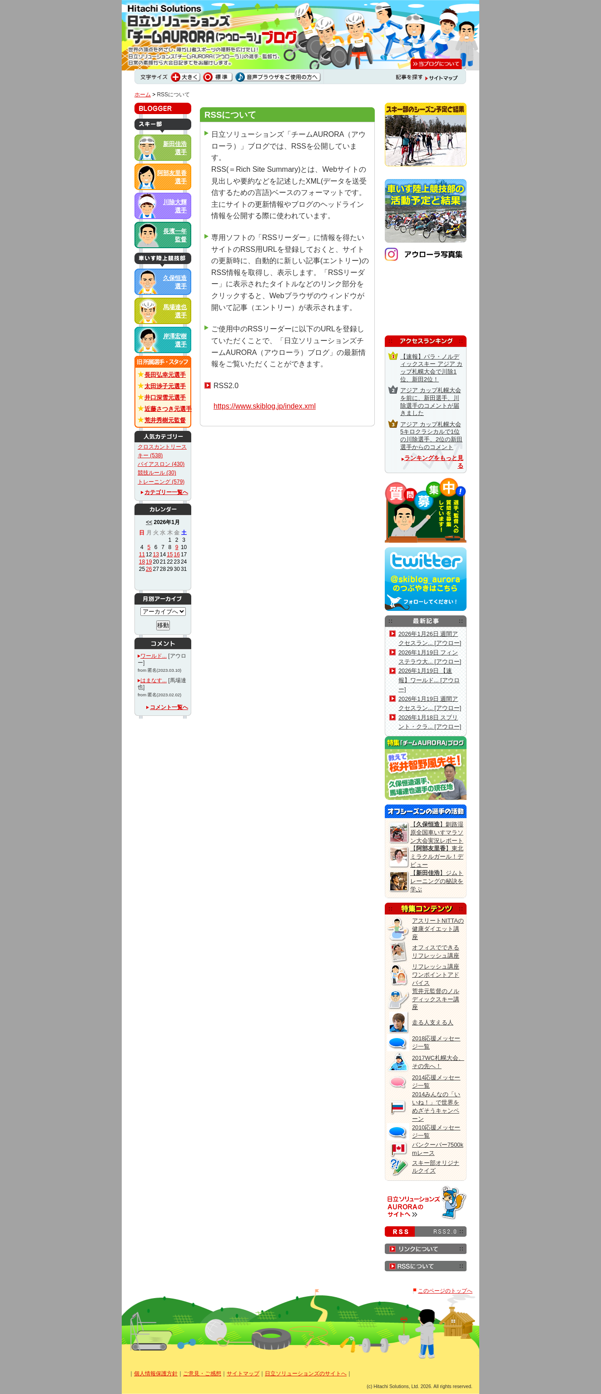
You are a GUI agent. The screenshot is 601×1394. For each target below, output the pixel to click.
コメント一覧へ (169, 707)
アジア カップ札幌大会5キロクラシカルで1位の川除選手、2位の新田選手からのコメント (431, 435)
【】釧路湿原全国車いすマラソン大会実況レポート (436, 832)
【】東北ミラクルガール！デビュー (436, 856)
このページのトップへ (445, 1291)
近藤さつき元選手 (168, 408)
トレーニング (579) (161, 482)
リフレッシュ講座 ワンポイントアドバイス (435, 974)
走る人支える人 (432, 1022)
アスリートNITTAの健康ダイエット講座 (438, 928)
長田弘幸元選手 (165, 374)
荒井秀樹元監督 (165, 420)
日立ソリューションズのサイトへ (306, 1373)
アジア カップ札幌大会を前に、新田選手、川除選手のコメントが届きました (430, 401)
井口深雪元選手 (165, 397)
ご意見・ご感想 (202, 1373)
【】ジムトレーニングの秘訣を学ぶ (436, 881)
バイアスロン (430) (161, 464)
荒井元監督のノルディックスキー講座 (435, 999)
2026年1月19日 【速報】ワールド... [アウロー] (429, 680)
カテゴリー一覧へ (166, 492)
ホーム (142, 94)
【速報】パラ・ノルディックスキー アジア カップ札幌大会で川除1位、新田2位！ (431, 368)
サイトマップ (243, 1373)
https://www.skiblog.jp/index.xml (265, 406)
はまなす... (153, 680)
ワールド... (153, 656)
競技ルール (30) (157, 473)
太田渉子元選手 (165, 386)
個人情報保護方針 (156, 1373)
